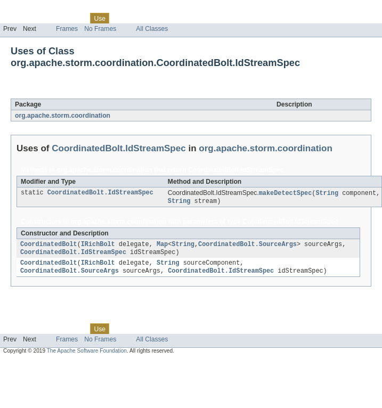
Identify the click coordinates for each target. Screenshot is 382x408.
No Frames (100, 28)
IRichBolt (98, 246)
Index (182, 18)
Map (162, 246)
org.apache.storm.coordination (62, 115)
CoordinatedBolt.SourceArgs (247, 246)
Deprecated (151, 18)
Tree (121, 18)
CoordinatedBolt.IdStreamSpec (121, 92)
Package (49, 18)
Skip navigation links (29, 9)
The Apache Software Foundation (87, 355)
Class (76, 18)
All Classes (152, 28)
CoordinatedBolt (48, 246)
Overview (16, 18)
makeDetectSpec (285, 193)
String (326, 193)
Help (203, 18)
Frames (67, 28)
